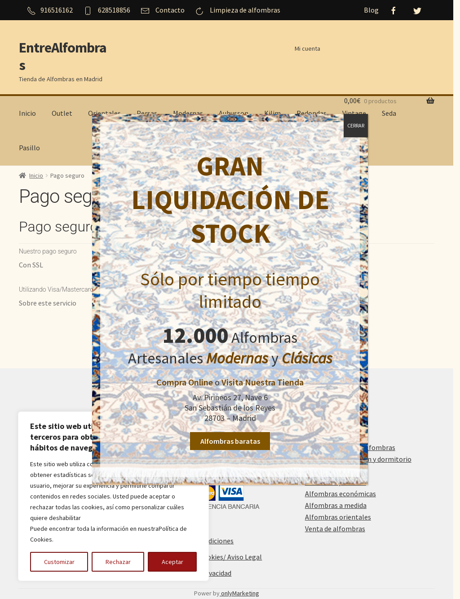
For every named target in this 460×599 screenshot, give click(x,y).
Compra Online (184, 383)
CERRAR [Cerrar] (355, 126)
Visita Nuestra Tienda (262, 383)
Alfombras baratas (230, 442)
